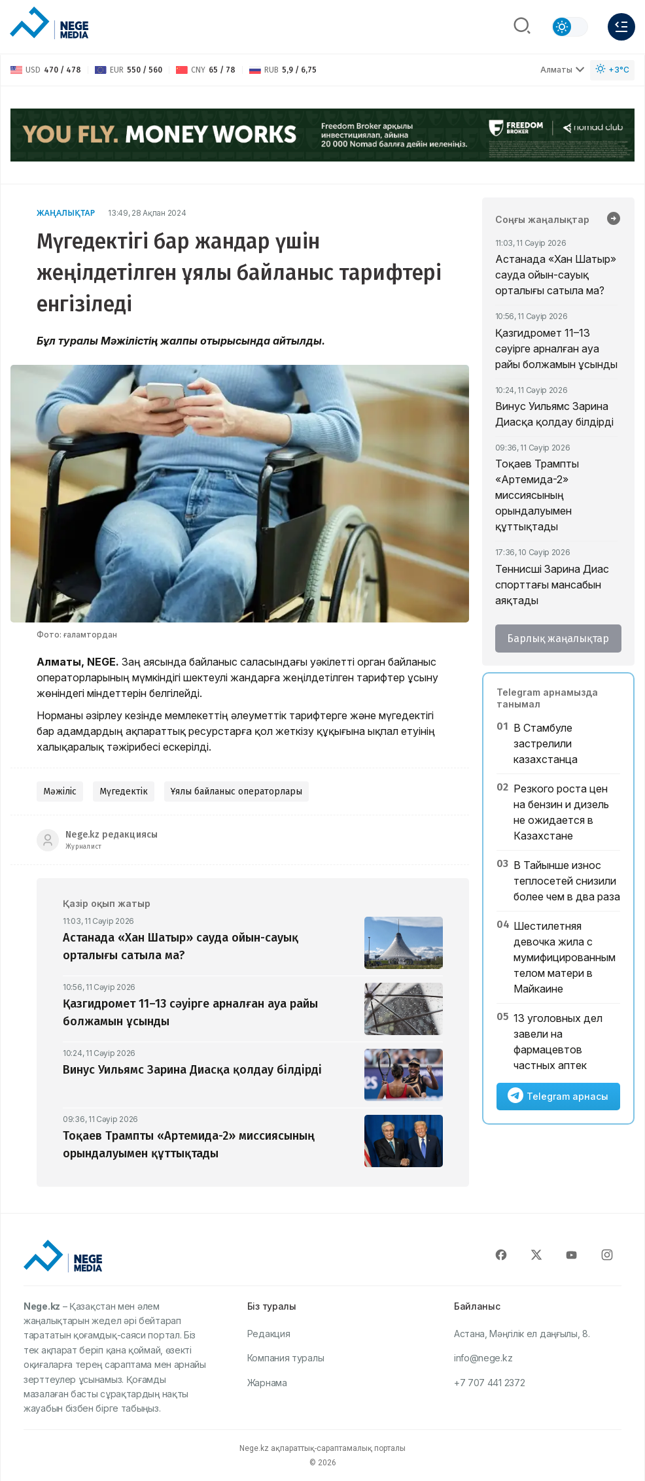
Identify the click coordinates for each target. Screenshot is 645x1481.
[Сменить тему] (569, 27)
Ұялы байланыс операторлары (236, 791)
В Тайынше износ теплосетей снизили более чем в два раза (567, 881)
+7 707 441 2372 (489, 1382)
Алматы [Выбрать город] (562, 70)
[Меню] (621, 27)
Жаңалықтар (66, 212)
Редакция (268, 1333)
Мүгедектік (123, 791)
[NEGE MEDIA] (49, 24)
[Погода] (612, 70)
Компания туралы (285, 1357)
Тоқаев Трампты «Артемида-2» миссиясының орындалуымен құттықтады (537, 495)
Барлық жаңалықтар (558, 638)
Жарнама (267, 1382)
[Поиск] (522, 27)
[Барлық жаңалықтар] (613, 220)
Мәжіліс (60, 791)
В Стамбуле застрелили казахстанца (546, 743)
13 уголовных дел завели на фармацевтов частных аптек (558, 1042)
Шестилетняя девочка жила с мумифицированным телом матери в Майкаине (565, 957)
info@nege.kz (483, 1357)
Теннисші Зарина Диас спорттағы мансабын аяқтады (552, 584)
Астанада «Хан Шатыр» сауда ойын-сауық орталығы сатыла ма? (555, 274)
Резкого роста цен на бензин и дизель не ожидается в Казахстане (561, 812)
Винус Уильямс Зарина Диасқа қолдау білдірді (554, 414)
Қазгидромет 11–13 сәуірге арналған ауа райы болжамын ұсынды (556, 348)
